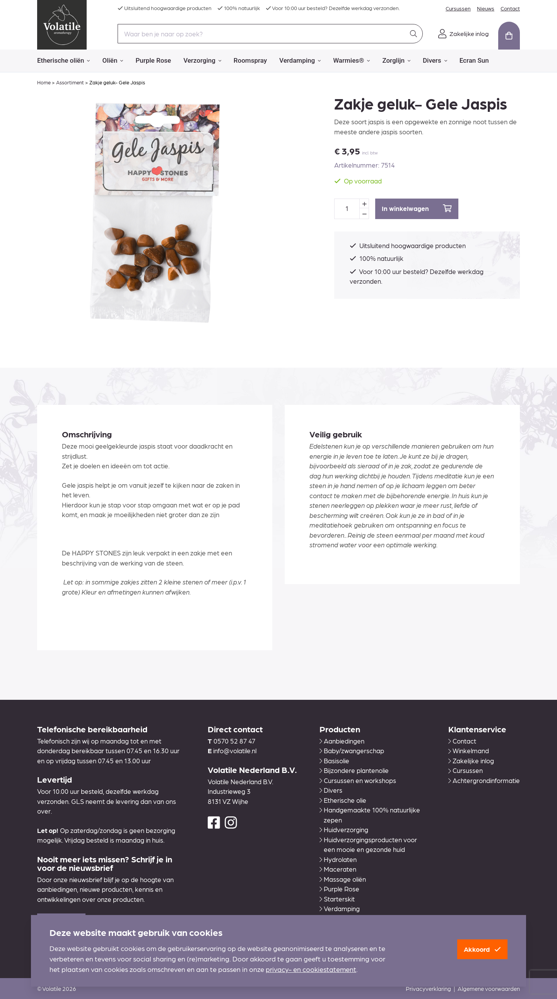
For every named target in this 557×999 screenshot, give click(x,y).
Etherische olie (343, 800)
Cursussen (458, 8)
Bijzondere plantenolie (354, 770)
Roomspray (250, 60)
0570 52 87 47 (234, 741)
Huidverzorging (344, 829)
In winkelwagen (417, 208)
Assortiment (70, 82)
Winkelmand (468, 750)
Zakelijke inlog (471, 760)
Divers (435, 61)
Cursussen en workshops (358, 780)
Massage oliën (343, 879)
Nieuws (485, 8)
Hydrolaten (338, 859)
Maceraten (338, 869)
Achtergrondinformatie (484, 780)
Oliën (112, 61)
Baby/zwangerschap (352, 750)
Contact (510, 8)
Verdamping (300, 61)
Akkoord (482, 949)
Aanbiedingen (342, 741)
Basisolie (334, 760)
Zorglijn (396, 61)
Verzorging (202, 61)
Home (44, 82)
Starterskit (337, 899)
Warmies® (351, 61)
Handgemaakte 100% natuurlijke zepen (370, 815)
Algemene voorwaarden (489, 988)
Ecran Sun (474, 60)
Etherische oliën (63, 61)
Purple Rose (153, 60)
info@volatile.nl (234, 750)
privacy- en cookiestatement (311, 969)
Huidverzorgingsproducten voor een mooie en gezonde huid (368, 844)
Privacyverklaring (428, 988)
